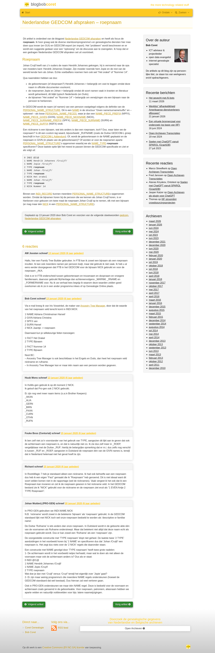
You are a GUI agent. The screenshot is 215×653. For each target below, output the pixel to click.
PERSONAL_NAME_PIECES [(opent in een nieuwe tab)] (61, 113)
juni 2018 (154, 272)
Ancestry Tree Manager (92, 306)
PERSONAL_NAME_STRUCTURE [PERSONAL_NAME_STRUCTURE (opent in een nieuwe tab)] (91, 194)
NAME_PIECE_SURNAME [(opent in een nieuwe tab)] (86, 120)
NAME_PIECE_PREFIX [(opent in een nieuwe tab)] (108, 113)
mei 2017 (154, 289)
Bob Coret (30, 632)
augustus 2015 (157, 310)
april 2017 (154, 293)
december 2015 (157, 306)
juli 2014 (153, 330)
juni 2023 (154, 238)
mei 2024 (154, 231)
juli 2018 (153, 269)
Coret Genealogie (34, 627)
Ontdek (165, 12)
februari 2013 (156, 358)
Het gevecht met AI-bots (161, 98)
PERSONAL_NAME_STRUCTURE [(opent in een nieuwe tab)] (41, 110)
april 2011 (154, 365)
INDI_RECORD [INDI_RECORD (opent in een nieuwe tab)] (44, 194)
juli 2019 (153, 262)
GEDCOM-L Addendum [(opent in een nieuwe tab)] (52, 136)
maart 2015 (155, 313)
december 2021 (157, 241)
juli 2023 (153, 235)
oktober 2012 (156, 361)
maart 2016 (155, 300)
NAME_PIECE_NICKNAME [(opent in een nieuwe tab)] (71, 117)
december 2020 (157, 245)
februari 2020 (156, 255)
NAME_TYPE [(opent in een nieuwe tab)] (99, 143)
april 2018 (154, 276)
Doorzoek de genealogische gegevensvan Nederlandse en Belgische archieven (135, 621)
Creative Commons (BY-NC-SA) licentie (63, 647)
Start (26, 12)
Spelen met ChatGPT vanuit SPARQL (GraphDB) (168, 185)
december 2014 (157, 320)
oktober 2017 (156, 286)
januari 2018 (155, 279)
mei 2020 (154, 252)
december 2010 (157, 368)
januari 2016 (155, 303)
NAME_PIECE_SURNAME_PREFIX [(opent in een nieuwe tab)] (42, 120)
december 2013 (157, 341)
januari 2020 (155, 259)
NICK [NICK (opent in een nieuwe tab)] (45, 204)
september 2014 (157, 323)
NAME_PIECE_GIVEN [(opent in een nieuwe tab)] (35, 117)
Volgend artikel (33, 231)
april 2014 (154, 337)
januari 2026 (155, 224)
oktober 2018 (156, 265)
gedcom (124, 215)
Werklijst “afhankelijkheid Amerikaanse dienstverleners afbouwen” (164, 109)
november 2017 (157, 282)
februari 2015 (156, 317)
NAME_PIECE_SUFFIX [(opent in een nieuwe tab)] (35, 124)
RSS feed (59, 628)
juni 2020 (154, 248)
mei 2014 (154, 334)
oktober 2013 (156, 344)
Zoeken (182, 12)
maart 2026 (155, 221)
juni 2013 (154, 351)
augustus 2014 (157, 327)
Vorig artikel (122, 231)
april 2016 (154, 296)
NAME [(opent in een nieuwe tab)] (75, 110)
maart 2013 (155, 354)
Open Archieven (135, 628)
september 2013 (157, 347)
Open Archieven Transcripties (164, 133)
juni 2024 (154, 228)
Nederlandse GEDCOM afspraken (83, 38)
